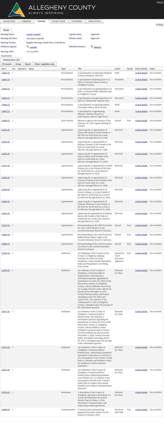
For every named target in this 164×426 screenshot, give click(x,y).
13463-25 (5, 79)
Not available (32, 51)
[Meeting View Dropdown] (44, 64)
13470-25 (5, 270)
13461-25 (5, 213)
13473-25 (5, 370)
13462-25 (5, 73)
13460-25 (5, 201)
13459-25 (5, 189)
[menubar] (28, 64)
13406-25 (5, 234)
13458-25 (5, 177)
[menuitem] (7, 64)
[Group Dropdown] (18, 64)
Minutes (97, 47)
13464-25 (5, 88)
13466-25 (5, 104)
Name (31, 69)
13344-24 (5, 253)
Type (63, 69)
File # (3, 69)
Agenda (33, 47)
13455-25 (5, 142)
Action (117, 69)
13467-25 (5, 111)
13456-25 (5, 153)
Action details (141, 73)
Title (79, 69)
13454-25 (5, 130)
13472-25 (5, 347)
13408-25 (5, 244)
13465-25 (5, 98)
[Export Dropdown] (28, 64)
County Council (33, 34)
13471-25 (5, 311)
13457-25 (5, 165)
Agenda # (22, 69)
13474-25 (5, 392)
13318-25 (5, 225)
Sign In (160, 2)
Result (130, 69)
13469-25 (5, 409)
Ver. (14, 69)
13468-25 (5, 120)
